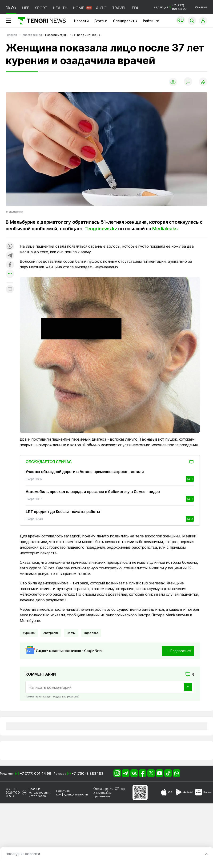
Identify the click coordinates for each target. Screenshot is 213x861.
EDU (136, 8)
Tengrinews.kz (100, 228)
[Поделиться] (203, 82)
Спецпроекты (125, 21)
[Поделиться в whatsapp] (10, 246)
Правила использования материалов (39, 792)
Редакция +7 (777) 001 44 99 (170, 7)
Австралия (51, 633)
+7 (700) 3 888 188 (88, 773)
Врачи (71, 633)
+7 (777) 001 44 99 (35, 773)
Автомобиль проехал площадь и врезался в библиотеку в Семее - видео (93, 492)
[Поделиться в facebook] (10, 265)
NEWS (11, 7)
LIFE (25, 8)
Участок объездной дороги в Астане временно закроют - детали (85, 472)
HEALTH (60, 8)
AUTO (101, 8)
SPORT (41, 8)
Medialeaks (164, 228)
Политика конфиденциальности (72, 792)
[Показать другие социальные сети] (10, 274)
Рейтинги (151, 21)
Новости (81, 21)
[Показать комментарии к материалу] (10, 289)
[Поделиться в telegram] (10, 255)
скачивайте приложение (102, 794)
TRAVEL (119, 8)
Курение (29, 633)
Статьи (100, 21)
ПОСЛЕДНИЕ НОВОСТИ (23, 854)
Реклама (201, 7)
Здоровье (91, 633)
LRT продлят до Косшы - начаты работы (63, 512)
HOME (78, 8)
